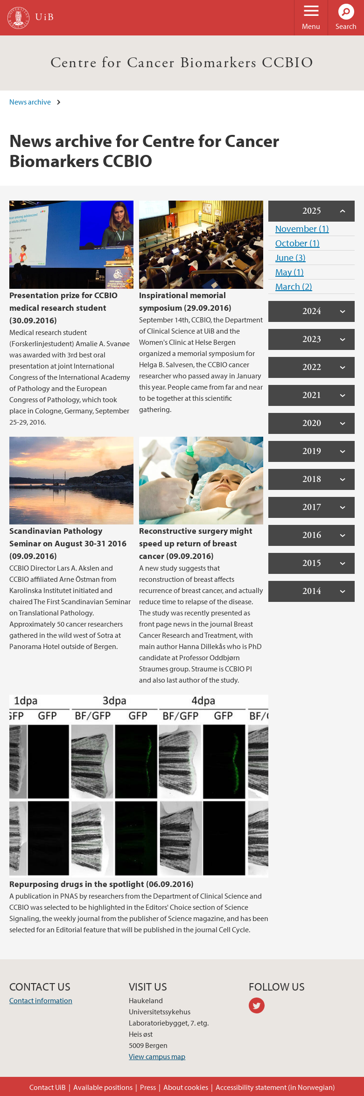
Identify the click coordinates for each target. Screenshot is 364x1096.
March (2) (293, 286)
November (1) (302, 228)
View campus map (157, 1056)
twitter (260, 1007)
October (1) (297, 243)
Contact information (40, 1000)
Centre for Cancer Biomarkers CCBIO (182, 63)
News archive (30, 101)
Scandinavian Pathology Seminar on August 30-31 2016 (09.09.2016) (67, 543)
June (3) (290, 257)
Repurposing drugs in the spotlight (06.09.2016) (101, 884)
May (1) (289, 272)
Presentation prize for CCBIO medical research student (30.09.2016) (63, 308)
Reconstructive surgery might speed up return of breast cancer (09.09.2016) (195, 543)
